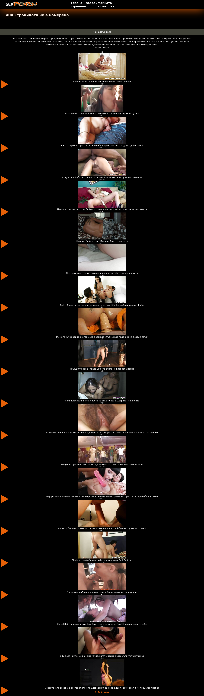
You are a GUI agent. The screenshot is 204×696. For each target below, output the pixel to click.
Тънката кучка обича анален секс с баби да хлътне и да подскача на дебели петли (102, 337)
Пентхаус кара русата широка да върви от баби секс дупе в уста (102, 273)
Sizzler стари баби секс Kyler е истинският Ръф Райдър (102, 560)
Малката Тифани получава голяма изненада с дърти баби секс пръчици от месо (102, 528)
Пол (28, 38)
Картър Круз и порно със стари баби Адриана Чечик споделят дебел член (102, 145)
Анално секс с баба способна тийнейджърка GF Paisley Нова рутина (102, 113)
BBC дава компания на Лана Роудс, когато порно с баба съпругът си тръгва (102, 656)
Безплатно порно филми (69, 38)
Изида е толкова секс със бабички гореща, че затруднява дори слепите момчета (102, 209)
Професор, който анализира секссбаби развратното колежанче (102, 592)
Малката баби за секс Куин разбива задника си (102, 241)
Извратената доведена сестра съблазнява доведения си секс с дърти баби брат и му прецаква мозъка (102, 688)
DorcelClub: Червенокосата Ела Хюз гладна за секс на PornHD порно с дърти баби (102, 624)
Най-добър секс (102, 32)
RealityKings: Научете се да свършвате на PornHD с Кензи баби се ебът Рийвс (102, 305)
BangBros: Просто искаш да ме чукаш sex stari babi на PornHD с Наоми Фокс (102, 464)
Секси (42, 41)
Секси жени (70, 41)
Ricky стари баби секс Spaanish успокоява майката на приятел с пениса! (102, 177)
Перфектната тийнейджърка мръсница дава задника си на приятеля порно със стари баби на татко (102, 496)
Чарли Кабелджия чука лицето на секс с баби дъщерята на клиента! (102, 401)
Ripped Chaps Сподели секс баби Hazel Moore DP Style (102, 81)
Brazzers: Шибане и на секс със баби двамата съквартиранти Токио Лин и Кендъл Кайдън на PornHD (102, 432)
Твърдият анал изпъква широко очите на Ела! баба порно (102, 369)
